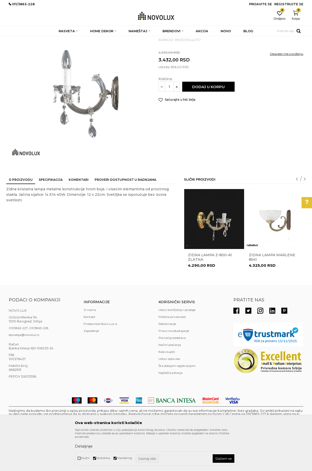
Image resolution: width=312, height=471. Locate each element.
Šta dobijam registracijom (177, 402)
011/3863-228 (38, 364)
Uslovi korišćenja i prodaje (176, 346)
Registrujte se (288, 4)
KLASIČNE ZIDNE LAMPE (106, 39)
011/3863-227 (18, 364)
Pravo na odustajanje (173, 367)
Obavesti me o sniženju (286, 90)
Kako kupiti (166, 388)
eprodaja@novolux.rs (24, 371)
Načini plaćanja (169, 381)
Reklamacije (167, 360)
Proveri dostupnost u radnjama (125, 216)
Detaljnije (84, 446)
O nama (90, 346)
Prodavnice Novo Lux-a (100, 360)
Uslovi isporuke (169, 395)
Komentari (79, 216)
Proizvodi (35, 39)
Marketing (124, 458)
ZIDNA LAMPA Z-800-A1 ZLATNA (210, 293)
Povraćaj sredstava (172, 374)
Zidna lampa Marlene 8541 (272, 293)
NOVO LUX (17, 39)
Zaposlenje (91, 367)
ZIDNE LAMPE (74, 39)
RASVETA (53, 39)
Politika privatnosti (172, 353)
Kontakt (89, 353)
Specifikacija (51, 216)
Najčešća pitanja (170, 409)
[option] (214, 270)
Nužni (85, 458)
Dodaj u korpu (208, 123)
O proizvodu (21, 216)
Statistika (103, 458)
